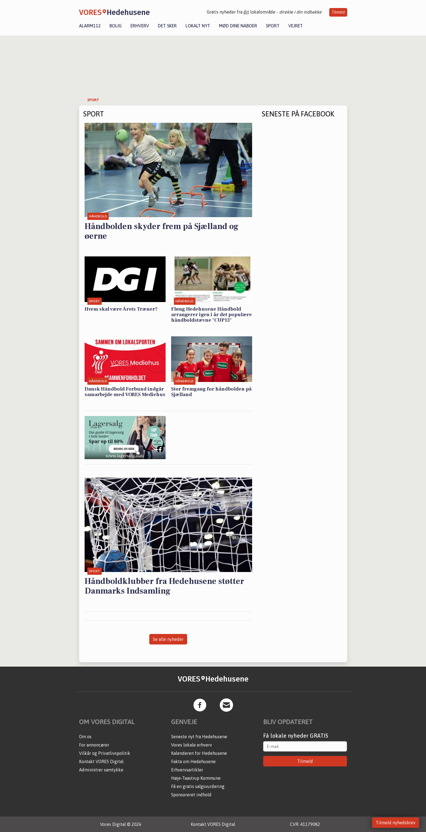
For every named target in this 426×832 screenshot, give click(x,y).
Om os (85, 736)
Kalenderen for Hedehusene (199, 753)
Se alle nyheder (168, 639)
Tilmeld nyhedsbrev (395, 822)
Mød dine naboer (238, 25)
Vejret (295, 25)
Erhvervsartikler (187, 769)
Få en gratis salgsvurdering (197, 786)
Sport (272, 25)
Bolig (115, 25)
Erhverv (139, 25)
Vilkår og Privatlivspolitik (104, 753)
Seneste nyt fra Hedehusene (199, 736)
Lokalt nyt (197, 25)
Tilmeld (338, 12)
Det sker (167, 25)
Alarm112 (90, 25)
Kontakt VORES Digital (101, 761)
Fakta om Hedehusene (193, 761)
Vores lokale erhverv (191, 744)
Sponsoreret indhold (191, 794)
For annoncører (94, 744)
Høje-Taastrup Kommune (196, 778)
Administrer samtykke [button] (101, 769)
